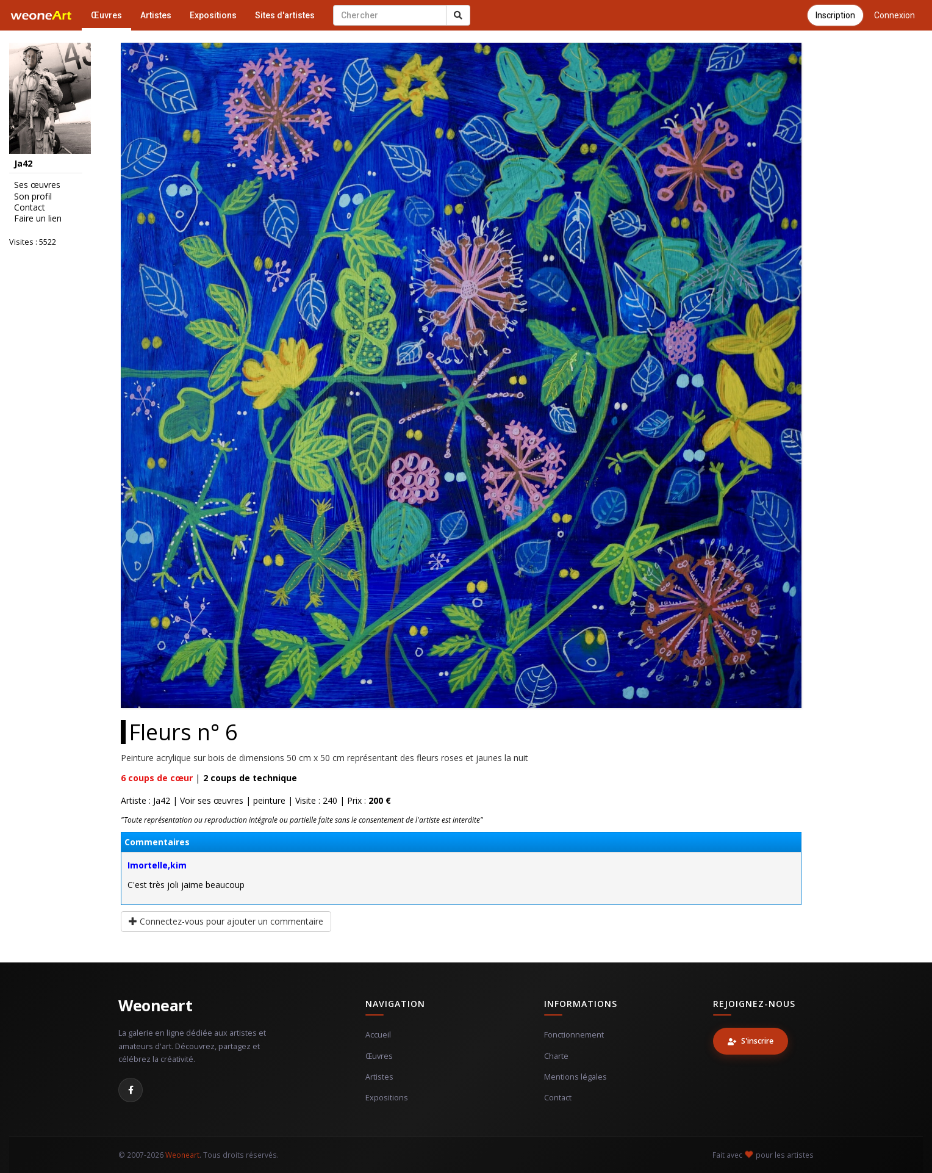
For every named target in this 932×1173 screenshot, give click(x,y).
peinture (269, 800)
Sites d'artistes (285, 15)
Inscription (835, 15)
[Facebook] (130, 1090)
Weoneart (155, 1005)
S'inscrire (750, 1041)
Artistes (155, 15)
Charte (556, 1056)
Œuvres (106, 15)
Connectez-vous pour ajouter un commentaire (226, 921)
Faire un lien (38, 218)
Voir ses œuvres (211, 800)
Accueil (378, 1035)
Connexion (894, 15)
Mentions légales (575, 1077)
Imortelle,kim (157, 865)
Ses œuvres (37, 184)
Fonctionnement (574, 1035)
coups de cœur (157, 778)
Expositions (213, 15)
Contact (29, 207)
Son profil (33, 196)
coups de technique (250, 778)
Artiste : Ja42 (145, 800)
